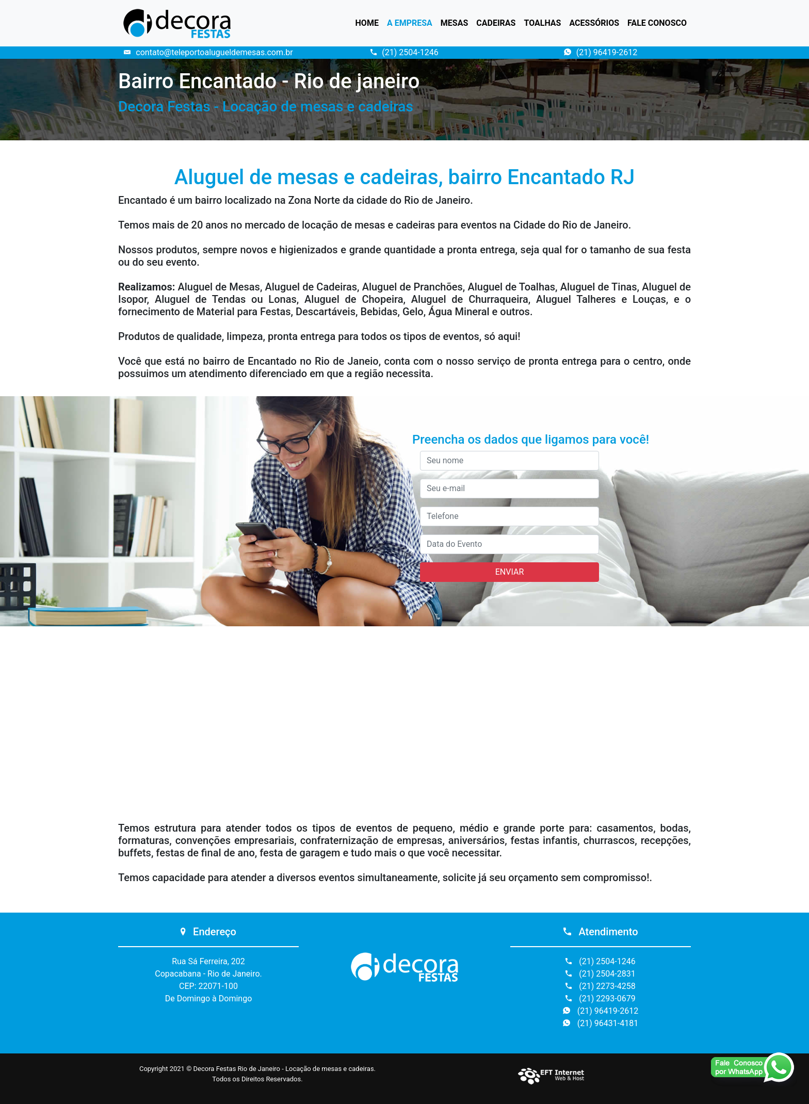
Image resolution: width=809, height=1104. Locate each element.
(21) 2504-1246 (404, 52)
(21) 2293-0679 (600, 998)
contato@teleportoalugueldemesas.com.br (208, 52)
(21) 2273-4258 (600, 986)
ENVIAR (509, 572)
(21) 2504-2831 (600, 974)
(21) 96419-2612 (600, 52)
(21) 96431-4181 (600, 1023)
